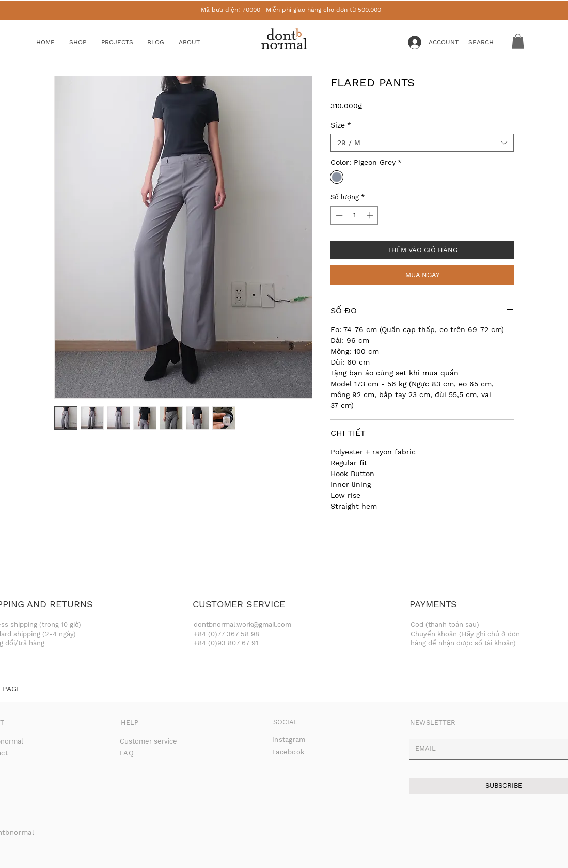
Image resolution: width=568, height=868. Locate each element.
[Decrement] (338, 215)
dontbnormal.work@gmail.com (242, 624)
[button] (85, 42)
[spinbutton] (354, 215)
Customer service (148, 741)
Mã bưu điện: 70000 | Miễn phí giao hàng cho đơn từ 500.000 (291, 9)
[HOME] (52, 42)
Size (340, 125)
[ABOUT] (199, 42)
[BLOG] (163, 42)
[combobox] (422, 143)
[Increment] (371, 215)
